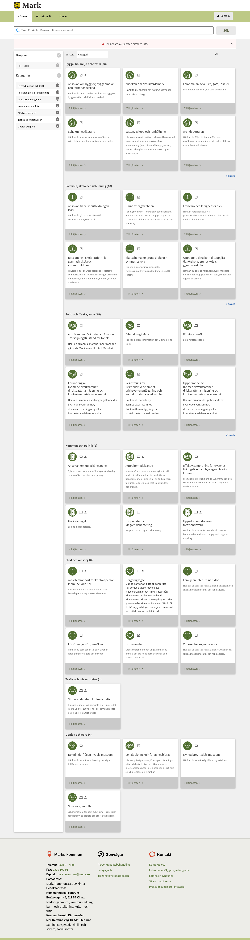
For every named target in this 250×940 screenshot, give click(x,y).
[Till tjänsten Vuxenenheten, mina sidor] (201, 643)
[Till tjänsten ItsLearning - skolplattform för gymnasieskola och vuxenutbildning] (93, 260)
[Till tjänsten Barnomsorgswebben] (141, 205)
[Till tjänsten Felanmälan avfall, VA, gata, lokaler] (207, 82)
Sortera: (70, 54)
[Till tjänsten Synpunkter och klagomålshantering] (150, 522)
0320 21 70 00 (66, 865)
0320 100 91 (60, 869)
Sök (226, 30)
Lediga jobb (105, 870)
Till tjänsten (76, 108)
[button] (59, 55)
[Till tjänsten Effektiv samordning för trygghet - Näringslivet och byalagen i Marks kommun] (208, 468)
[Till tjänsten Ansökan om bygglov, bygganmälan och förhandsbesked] (93, 84)
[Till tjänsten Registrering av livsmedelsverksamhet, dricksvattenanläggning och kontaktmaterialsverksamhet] (150, 387)
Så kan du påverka (160, 881)
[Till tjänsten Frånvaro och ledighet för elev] (204, 205)
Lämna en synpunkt (161, 876)
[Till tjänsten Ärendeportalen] (194, 130)
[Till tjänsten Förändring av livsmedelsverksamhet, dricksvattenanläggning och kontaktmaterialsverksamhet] (93, 387)
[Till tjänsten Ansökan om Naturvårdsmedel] (147, 82)
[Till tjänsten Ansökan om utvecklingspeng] (88, 464)
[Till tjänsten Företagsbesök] (194, 333)
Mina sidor (44, 16)
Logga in (223, 15)
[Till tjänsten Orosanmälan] (136, 643)
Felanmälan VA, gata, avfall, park (169, 870)
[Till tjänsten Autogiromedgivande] (141, 464)
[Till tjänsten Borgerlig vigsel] (137, 579)
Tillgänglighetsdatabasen (113, 876)
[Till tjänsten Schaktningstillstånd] (83, 130)
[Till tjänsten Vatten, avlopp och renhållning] (147, 130)
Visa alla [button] (230, 175)
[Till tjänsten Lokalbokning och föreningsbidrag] (149, 753)
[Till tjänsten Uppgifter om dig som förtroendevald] (208, 522)
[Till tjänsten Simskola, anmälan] (82, 805)
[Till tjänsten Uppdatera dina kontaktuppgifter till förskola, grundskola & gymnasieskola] (208, 260)
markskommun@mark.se (73, 874)
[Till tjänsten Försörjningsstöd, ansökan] (87, 643)
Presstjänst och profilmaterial (167, 887)
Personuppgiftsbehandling (114, 864)
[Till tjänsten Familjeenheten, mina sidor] (202, 579)
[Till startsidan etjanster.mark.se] (27, 5)
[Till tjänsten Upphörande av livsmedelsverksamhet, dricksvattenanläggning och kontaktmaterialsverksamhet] (208, 387)
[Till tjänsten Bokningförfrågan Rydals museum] (91, 753)
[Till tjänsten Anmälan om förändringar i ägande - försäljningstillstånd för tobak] (93, 335)
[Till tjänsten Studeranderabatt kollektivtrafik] (90, 698)
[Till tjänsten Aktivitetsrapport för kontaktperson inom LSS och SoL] (93, 581)
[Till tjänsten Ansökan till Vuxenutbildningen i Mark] (93, 207)
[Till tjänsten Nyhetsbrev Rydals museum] (202, 753)
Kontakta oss (157, 864)
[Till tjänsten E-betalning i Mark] (139, 333)
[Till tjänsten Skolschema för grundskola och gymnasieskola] (150, 258)
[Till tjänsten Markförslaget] (78, 520)
